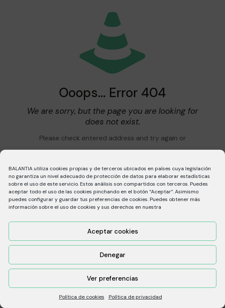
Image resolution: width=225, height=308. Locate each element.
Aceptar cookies (112, 231)
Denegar (112, 255)
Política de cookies (81, 296)
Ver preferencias (112, 278)
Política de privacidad (135, 296)
